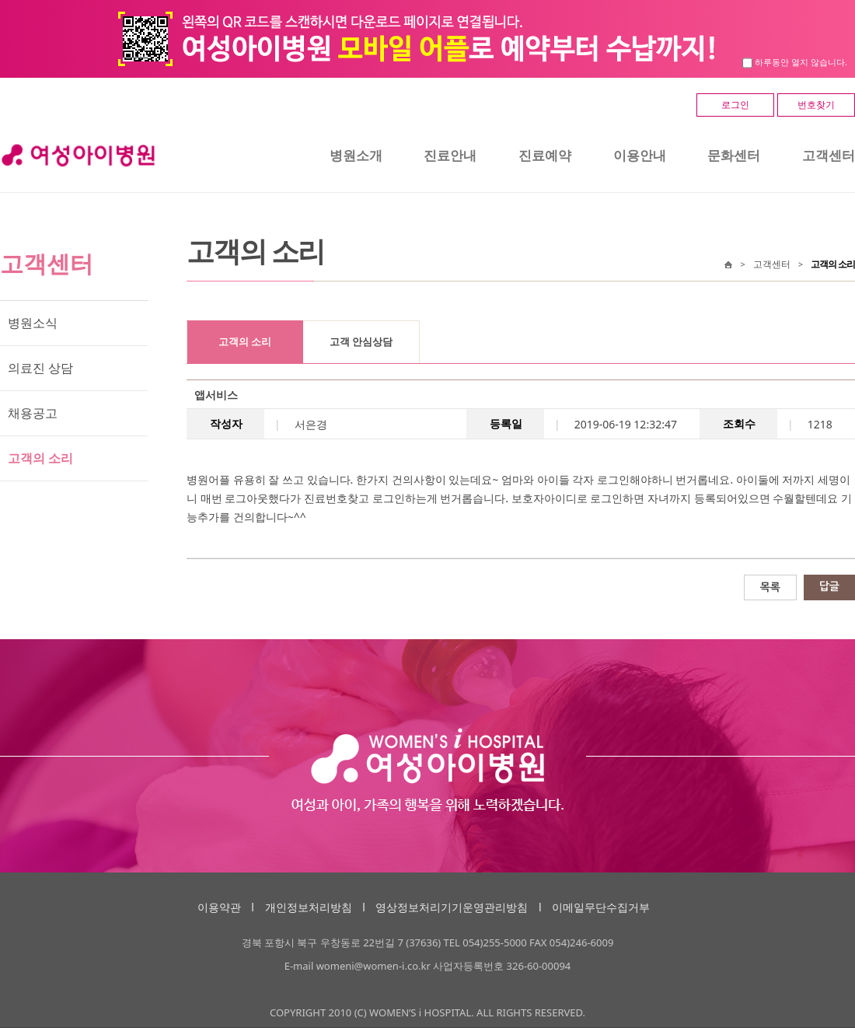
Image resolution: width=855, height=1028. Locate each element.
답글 (829, 586)
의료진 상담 (40, 367)
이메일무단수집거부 (601, 907)
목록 (770, 587)
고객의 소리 (40, 458)
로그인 (735, 104)
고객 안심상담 (361, 341)
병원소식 (33, 322)
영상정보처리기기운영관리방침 (451, 907)
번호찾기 (816, 104)
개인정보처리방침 (308, 907)
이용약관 (219, 907)
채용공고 (33, 412)
